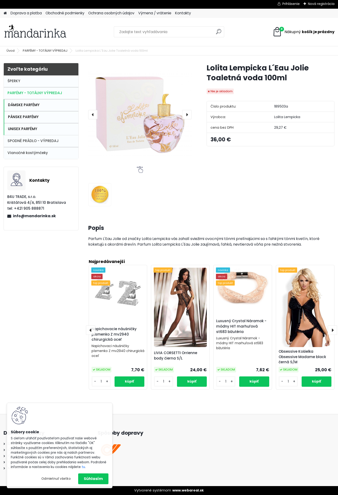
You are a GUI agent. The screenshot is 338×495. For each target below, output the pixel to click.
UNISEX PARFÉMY (22, 128)
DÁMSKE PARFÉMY (23, 104)
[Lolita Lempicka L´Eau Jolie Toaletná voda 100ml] (140, 114)
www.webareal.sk (188, 490)
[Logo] (36, 32)
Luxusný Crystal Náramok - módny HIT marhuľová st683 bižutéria (241, 326)
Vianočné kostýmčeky (28, 152)
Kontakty (183, 13)
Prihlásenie (291, 3)
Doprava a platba (26, 13)
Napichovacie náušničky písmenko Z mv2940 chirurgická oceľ (114, 334)
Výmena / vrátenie (154, 13)
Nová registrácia (321, 3)
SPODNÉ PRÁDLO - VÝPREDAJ (33, 140)
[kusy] (101, 381)
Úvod (11, 50)
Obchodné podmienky (65, 13)
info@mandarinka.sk (34, 216)
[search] (218, 33)
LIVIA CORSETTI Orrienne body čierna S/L (175, 355)
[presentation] (93, 114)
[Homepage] (5, 13)
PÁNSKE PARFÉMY (23, 116)
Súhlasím (93, 478)
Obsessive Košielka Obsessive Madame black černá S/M (302, 357)
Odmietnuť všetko (56, 478)
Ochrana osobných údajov (111, 13)
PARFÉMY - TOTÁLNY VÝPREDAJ (45, 50)
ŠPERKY (14, 80)
